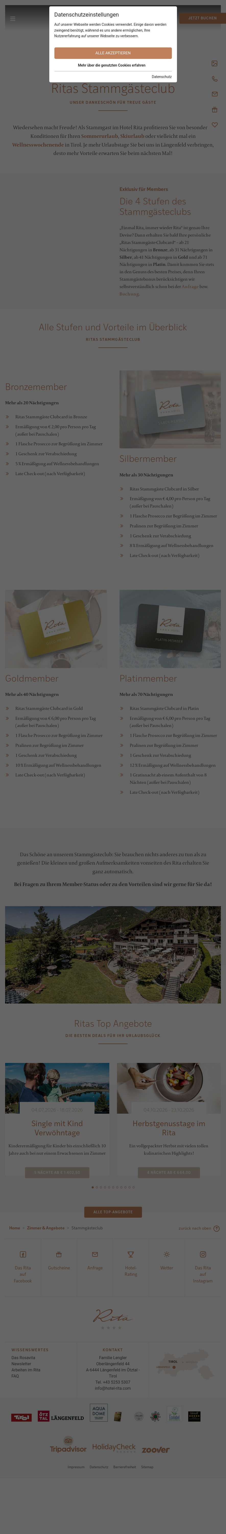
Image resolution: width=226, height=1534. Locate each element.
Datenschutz (162, 77)
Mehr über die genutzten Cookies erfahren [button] (111, 65)
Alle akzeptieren (113, 53)
